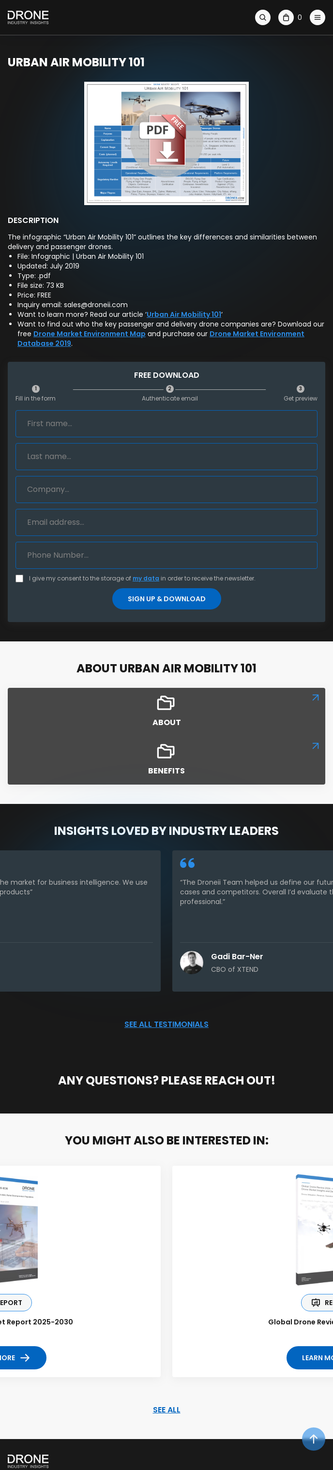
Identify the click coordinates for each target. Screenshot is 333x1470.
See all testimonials (166, 1024)
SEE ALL (167, 1409)
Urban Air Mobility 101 (184, 314)
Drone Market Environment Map (89, 334)
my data (146, 578)
